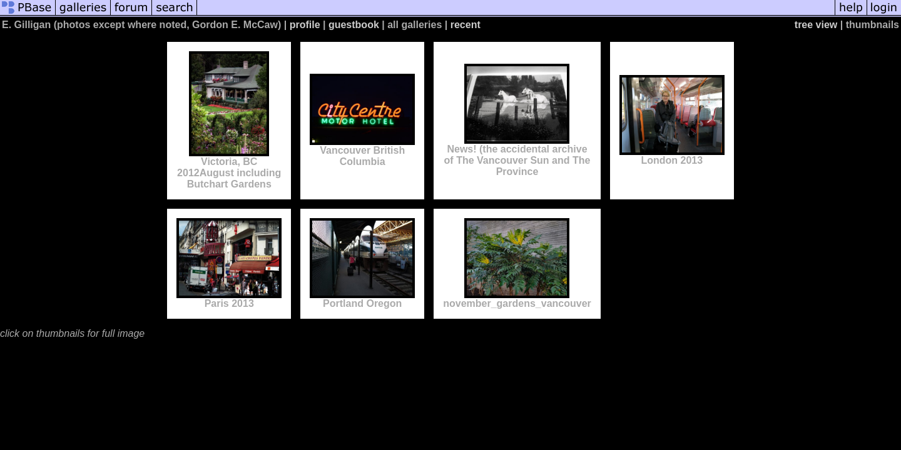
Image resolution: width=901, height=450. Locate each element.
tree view (816, 24)
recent (465, 24)
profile (305, 24)
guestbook (353, 24)
